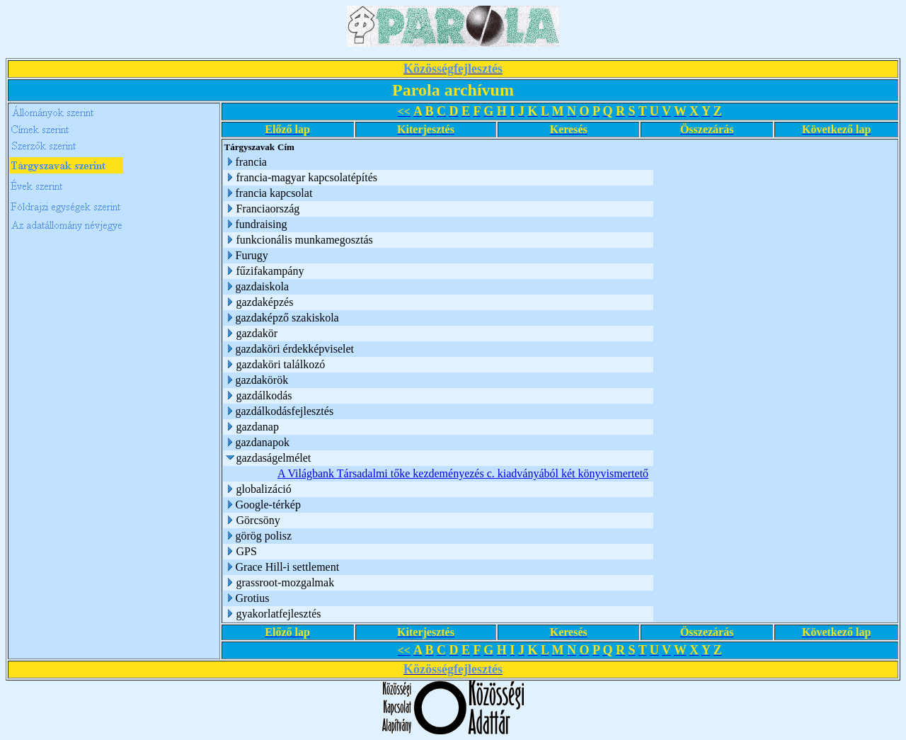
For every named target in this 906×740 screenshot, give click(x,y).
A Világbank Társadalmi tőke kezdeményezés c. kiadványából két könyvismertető (462, 473)
